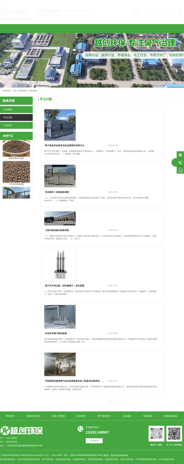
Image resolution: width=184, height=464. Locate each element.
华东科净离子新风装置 (56, 333)
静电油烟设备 (170, 28)
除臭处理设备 (33, 28)
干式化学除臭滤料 (16, 185)
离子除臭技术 (104, 28)
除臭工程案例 (58, 28)
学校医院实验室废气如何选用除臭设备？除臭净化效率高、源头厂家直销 (74, 381)
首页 (15, 91)
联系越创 (147, 28)
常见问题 (32, 91)
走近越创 (127, 28)
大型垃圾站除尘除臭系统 (57, 230)
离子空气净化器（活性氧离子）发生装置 (64, 286)
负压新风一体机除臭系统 (57, 192)
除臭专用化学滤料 (16, 159)
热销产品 (8, 135)
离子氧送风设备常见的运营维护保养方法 (64, 145)
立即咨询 (94, 441)
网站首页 (10, 28)
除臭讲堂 (81, 28)
